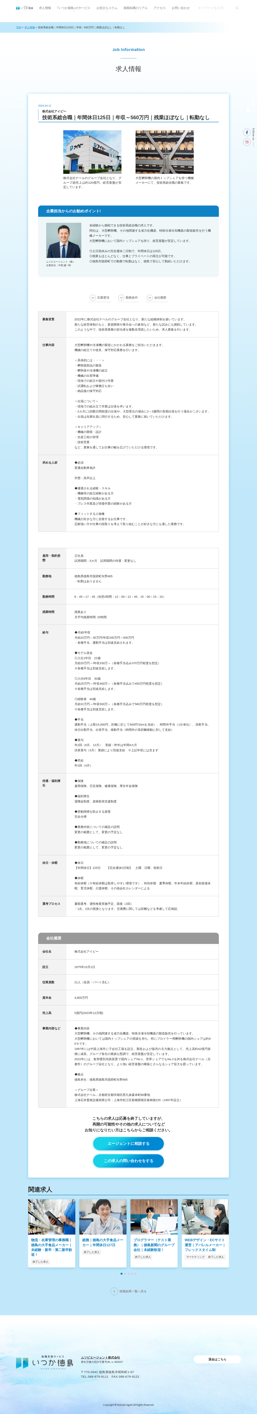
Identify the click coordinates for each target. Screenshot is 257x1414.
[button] (121, 1274)
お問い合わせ (181, 8)
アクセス (160, 8)
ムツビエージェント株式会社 (100, 1357)
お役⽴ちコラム (106, 8)
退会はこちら (217, 1359)
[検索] (237, 8)
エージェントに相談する (129, 1143)
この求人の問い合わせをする (128, 1161)
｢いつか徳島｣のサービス (73, 8)
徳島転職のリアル (135, 8)
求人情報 (45, 8)
